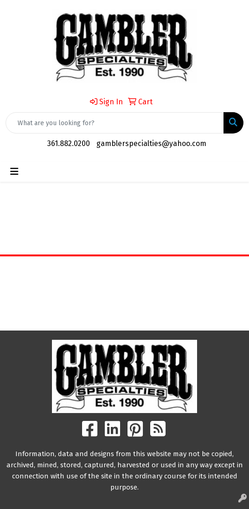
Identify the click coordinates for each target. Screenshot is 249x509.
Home (124, 270)
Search (125, 316)
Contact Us (124, 296)
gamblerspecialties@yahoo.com (151, 143)
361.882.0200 (68, 143)
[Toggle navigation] (14, 171)
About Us (124, 283)
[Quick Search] (115, 123)
